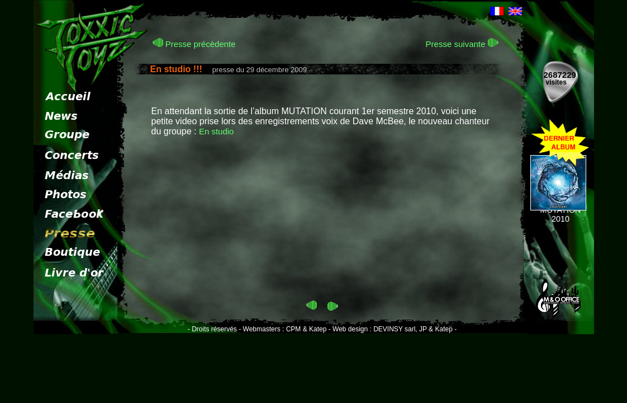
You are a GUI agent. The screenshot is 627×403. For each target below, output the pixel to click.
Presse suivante (462, 44)
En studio (216, 131)
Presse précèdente (194, 44)
